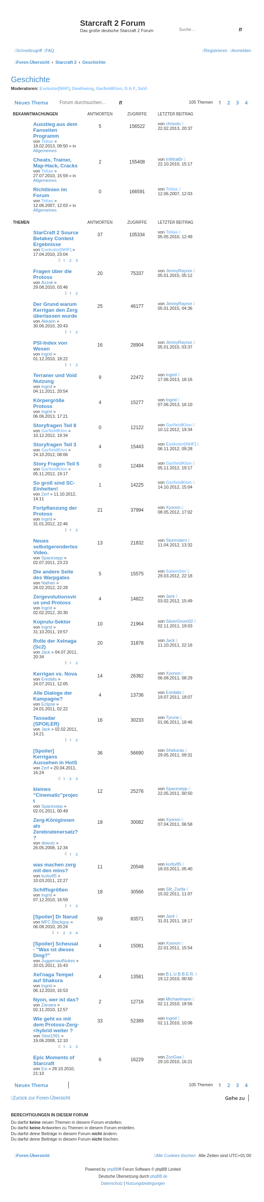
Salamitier (176, 571)
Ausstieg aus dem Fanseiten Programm (55, 130)
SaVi (142, 88)
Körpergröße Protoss (48, 403)
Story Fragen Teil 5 (56, 464)
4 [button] (246, 102)
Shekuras (175, 750)
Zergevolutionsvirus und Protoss (55, 599)
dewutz (48, 843)
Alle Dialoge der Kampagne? (52, 696)
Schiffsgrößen (50, 890)
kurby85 (49, 875)
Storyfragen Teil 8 (54, 425)
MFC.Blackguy (55, 922)
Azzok (47, 282)
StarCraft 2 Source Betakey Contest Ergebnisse (55, 238)
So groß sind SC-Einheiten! (54, 486)
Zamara (48, 1005)
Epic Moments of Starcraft (54, 1060)
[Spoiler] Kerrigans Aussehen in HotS (55, 756)
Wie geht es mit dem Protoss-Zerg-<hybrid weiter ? (56, 1024)
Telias (47, 141)
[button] (253, 102)
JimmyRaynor (179, 270)
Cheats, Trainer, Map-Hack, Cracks (55, 163)
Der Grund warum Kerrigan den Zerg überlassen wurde (55, 310)
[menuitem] (49, 50)
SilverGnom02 (179, 621)
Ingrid (46, 354)
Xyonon (173, 507)
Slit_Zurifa (176, 889)
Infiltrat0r (174, 159)
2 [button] (228, 102)
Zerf (45, 494)
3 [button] (237, 102)
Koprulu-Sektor (52, 622)
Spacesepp (52, 557)
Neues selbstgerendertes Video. (55, 546)
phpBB (113, 1169)
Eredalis (49, 679)
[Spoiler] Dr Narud (55, 917)
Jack (170, 596)
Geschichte (30, 79)
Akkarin (48, 321)
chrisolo (173, 123)
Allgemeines (45, 150)
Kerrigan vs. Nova (55, 674)
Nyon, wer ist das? (56, 1000)
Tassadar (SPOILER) (46, 721)
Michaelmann (178, 999)
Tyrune (172, 717)
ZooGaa (174, 1057)
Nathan (48, 582)
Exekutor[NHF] (54, 88)
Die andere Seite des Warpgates (53, 574)
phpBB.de (159, 1176)
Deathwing (83, 88)
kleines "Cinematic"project (55, 795)
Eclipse (48, 704)
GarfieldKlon (109, 88)
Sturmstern (176, 540)
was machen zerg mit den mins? (54, 867)
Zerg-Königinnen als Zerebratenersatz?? (55, 829)
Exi (44, 1068)
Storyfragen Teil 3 (54, 444)
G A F (130, 88)
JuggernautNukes (58, 960)
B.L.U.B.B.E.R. (180, 974)
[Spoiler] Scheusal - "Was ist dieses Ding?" (55, 949)
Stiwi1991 (50, 1035)
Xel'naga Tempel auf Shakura (53, 977)
